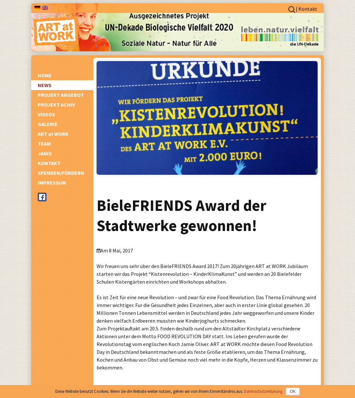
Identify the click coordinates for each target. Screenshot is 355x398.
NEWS (44, 85)
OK (293, 391)
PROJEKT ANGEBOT (61, 95)
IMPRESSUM (52, 182)
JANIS (45, 153)
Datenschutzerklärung (263, 391)
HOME (45, 75)
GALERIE (48, 124)
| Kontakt (306, 9)
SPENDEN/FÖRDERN (61, 173)
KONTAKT (49, 163)
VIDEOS (46, 114)
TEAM (44, 143)
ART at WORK (53, 134)
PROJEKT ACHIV (56, 104)
